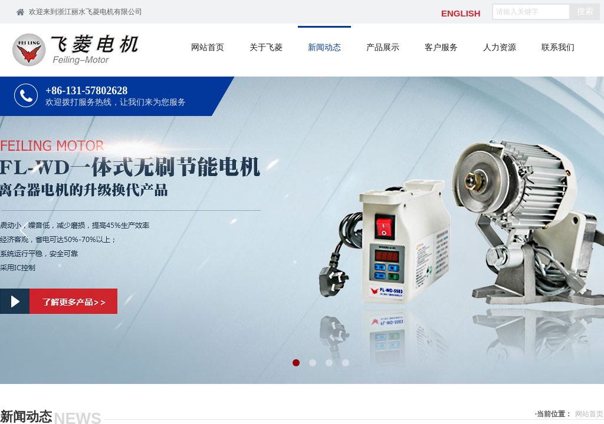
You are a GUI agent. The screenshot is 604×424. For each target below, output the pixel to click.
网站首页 (589, 414)
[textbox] (531, 12)
